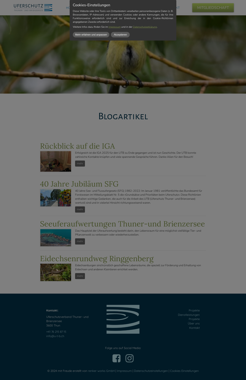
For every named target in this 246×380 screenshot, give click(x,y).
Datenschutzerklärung (145, 27)
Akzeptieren (120, 34)
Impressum (115, 27)
